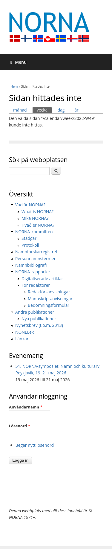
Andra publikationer (34, 312)
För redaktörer (36, 285)
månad (20, 110)
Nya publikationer (39, 318)
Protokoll (30, 245)
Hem (14, 86)
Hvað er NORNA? (38, 225)
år (76, 110)
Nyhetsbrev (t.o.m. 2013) (39, 325)
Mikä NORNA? (35, 218)
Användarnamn (25, 407)
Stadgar (29, 238)
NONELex (24, 332)
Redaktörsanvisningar (49, 292)
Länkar (22, 338)
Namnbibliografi (31, 265)
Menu (18, 62)
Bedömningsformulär (48, 305)
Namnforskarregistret (36, 251)
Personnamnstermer (35, 258)
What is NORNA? (37, 211)
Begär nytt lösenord (35, 445)
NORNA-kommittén (34, 231)
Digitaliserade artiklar (42, 278)
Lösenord (19, 425)
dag (61, 110)
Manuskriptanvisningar (50, 298)
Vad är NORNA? (30, 205)
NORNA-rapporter (32, 271)
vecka (44, 110)
